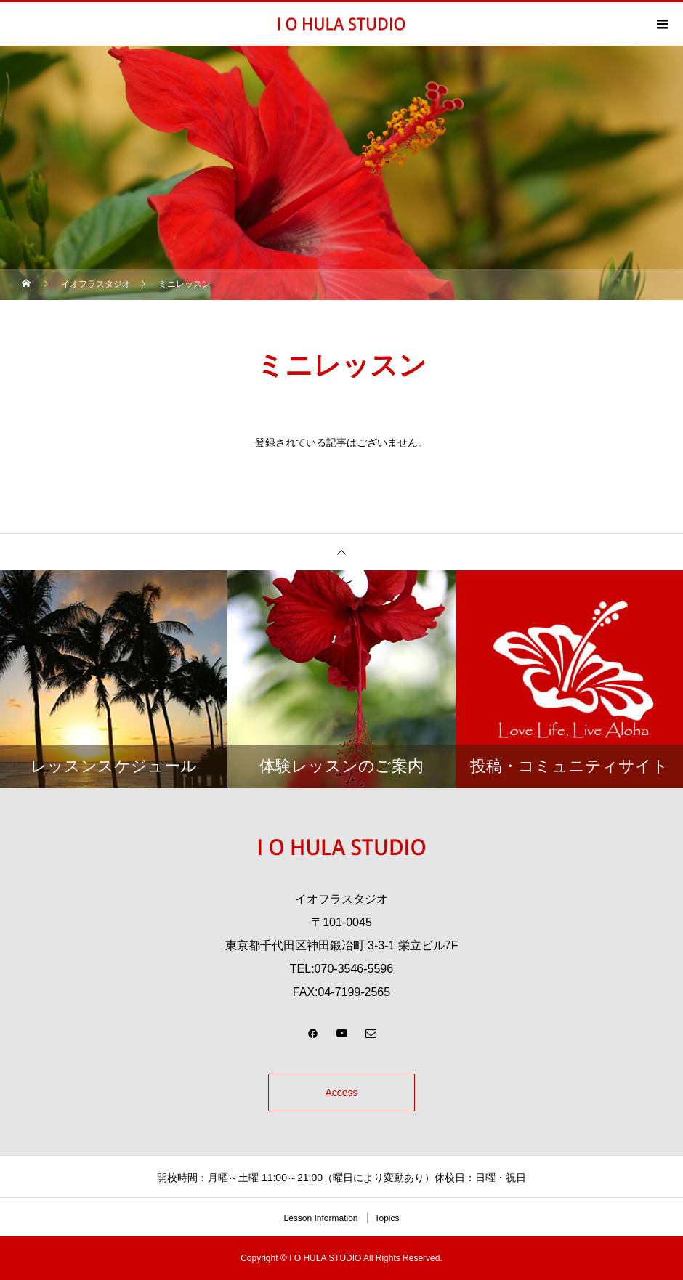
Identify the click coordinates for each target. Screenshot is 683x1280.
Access (341, 1092)
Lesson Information (320, 1218)
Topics (387, 1218)
